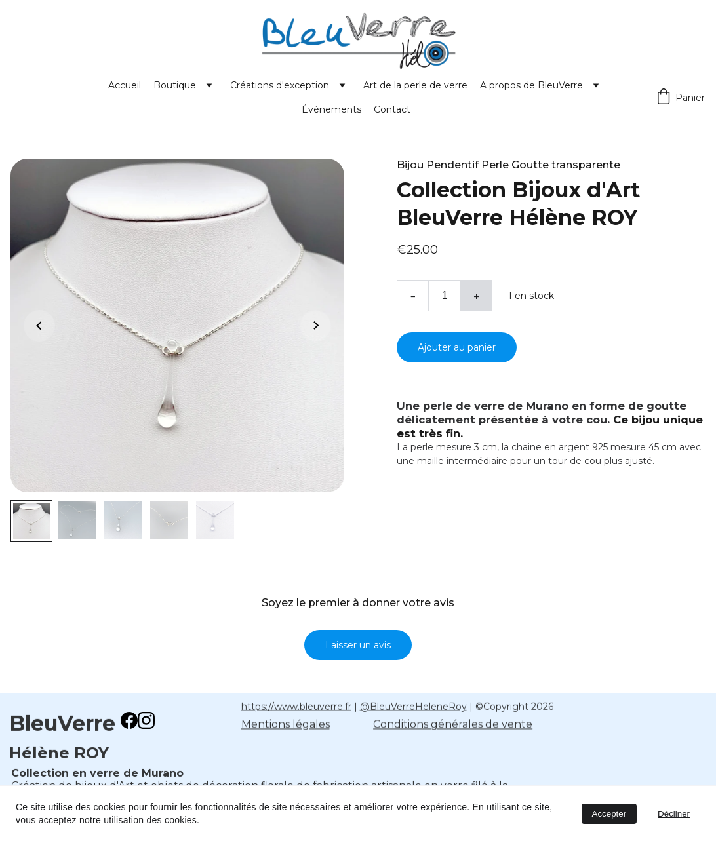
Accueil (124, 85)
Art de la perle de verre (415, 85)
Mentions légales (285, 725)
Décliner (674, 814)
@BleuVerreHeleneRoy (413, 707)
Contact (392, 109)
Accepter (609, 814)
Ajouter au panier (457, 348)
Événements (331, 109)
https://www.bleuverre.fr (296, 707)
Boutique (174, 85)
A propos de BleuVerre (531, 85)
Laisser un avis (358, 646)
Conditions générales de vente (452, 725)
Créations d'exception (279, 85)
